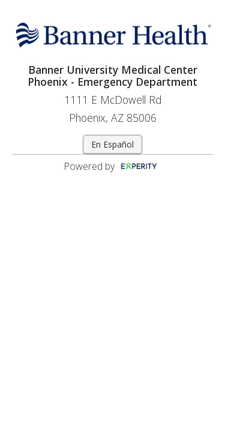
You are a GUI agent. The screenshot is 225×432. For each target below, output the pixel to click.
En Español (112, 144)
